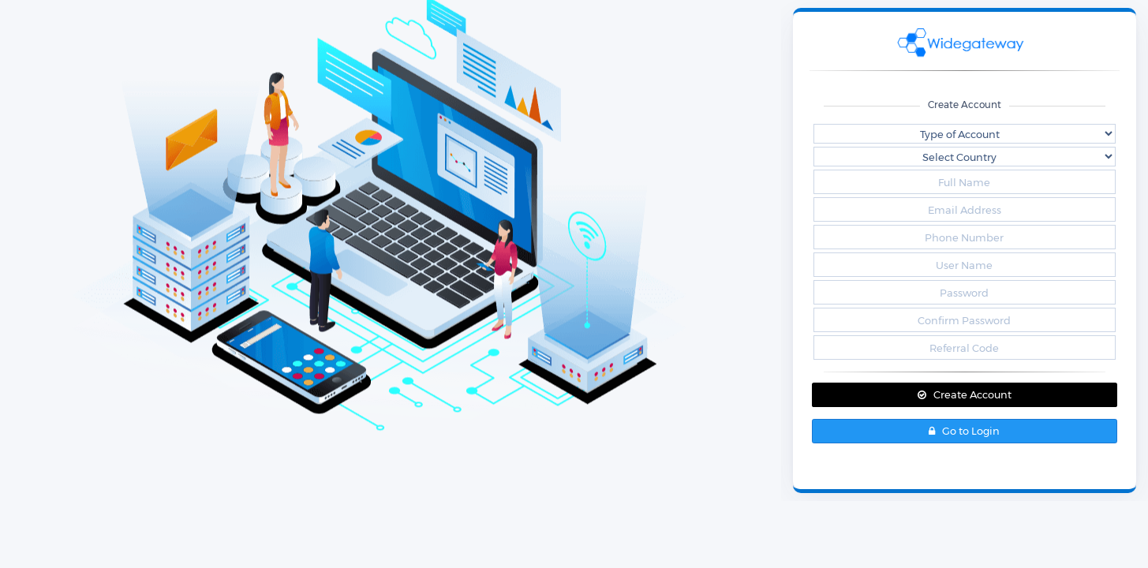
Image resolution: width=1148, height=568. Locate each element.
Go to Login (964, 430)
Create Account (965, 394)
